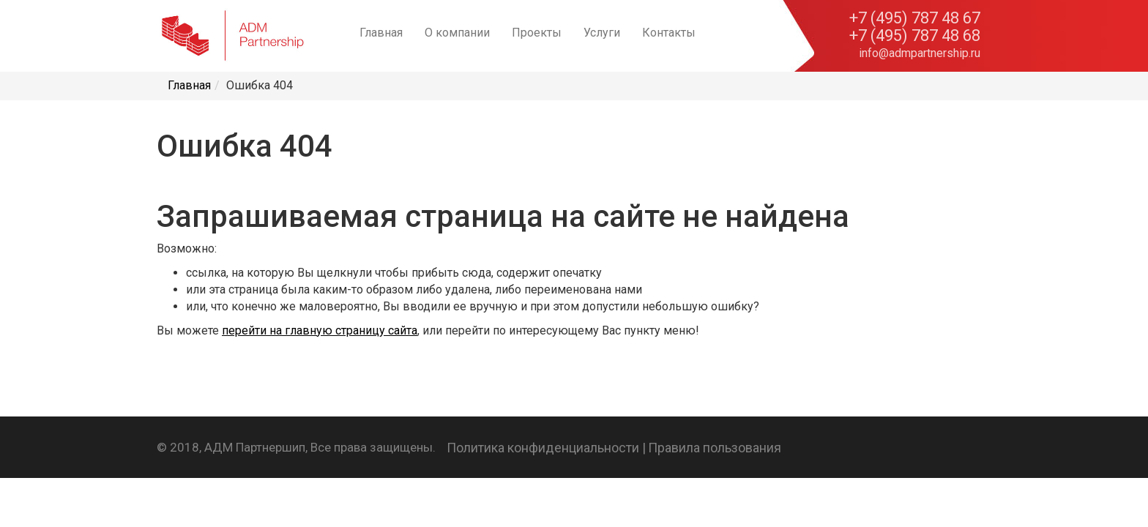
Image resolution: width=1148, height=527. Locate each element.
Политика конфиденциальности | (546, 447)
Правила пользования (714, 447)
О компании (457, 33)
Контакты (669, 33)
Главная (381, 33)
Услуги (602, 33)
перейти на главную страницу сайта (319, 330)
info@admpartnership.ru (919, 53)
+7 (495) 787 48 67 (914, 18)
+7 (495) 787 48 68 (914, 36)
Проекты (537, 33)
